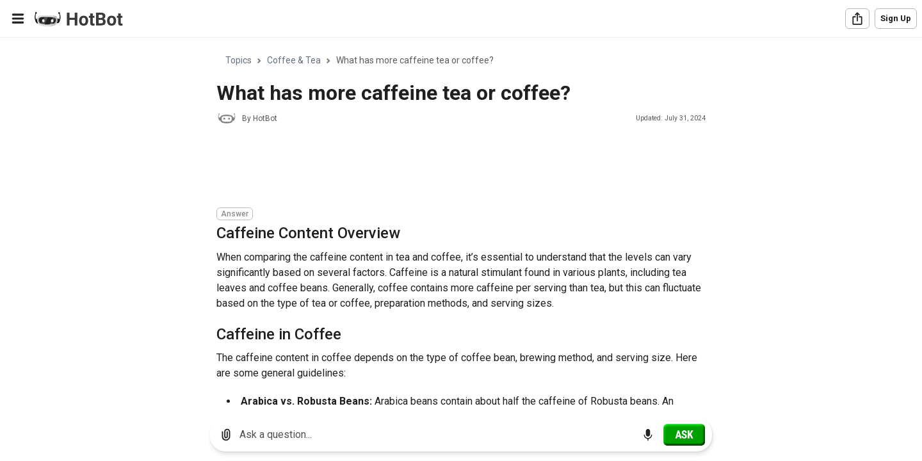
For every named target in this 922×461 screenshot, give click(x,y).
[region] (461, 223)
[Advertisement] (449, 168)
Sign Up (895, 18)
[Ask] (684, 435)
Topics (238, 60)
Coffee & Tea (294, 60)
